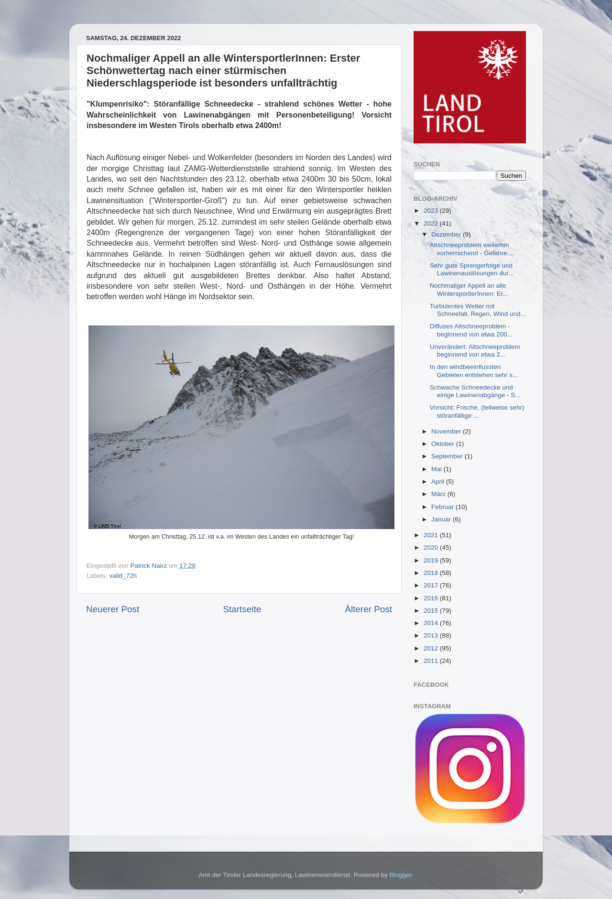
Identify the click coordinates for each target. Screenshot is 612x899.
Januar (442, 519)
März (439, 494)
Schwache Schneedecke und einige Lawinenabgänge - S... (475, 391)
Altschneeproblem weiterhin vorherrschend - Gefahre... (471, 248)
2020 (432, 547)
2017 (432, 585)
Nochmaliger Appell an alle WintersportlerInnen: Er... (469, 289)
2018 (432, 572)
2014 (432, 623)
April (438, 481)
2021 (432, 535)
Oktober (443, 443)
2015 (432, 610)
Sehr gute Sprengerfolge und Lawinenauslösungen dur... (472, 269)
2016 (432, 598)
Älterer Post (368, 609)
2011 (432, 660)
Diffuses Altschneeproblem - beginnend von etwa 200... (471, 330)
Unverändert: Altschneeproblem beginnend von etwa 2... (475, 350)
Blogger (401, 874)
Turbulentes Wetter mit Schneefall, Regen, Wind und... (478, 310)
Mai (437, 469)
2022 (432, 223)
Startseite (242, 609)
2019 (432, 560)
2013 (432, 635)
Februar (443, 506)
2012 (432, 648)
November (447, 431)
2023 (432, 210)
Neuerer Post (112, 609)
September (448, 456)
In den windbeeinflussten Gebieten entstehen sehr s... (474, 370)
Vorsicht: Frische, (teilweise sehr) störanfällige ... (477, 411)
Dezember (447, 234)
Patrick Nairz (150, 565)
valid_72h (123, 575)
